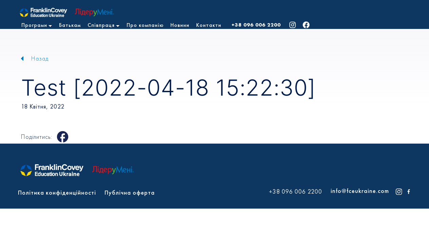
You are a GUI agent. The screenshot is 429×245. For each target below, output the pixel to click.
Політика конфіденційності (57, 192)
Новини (179, 25)
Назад (40, 58)
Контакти (208, 25)
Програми (34, 25)
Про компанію (145, 25)
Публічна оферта (130, 192)
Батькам (70, 25)
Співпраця (101, 25)
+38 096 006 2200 (256, 25)
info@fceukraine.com (360, 190)
